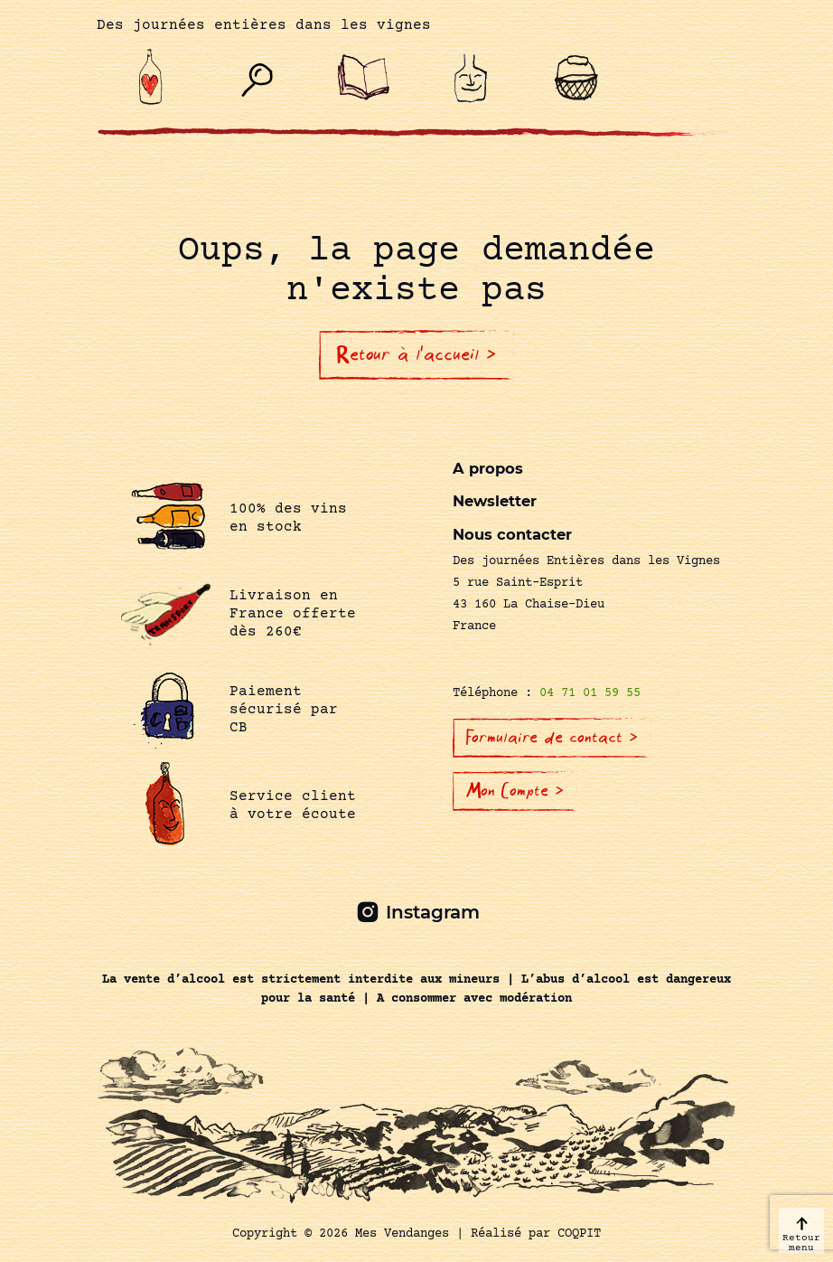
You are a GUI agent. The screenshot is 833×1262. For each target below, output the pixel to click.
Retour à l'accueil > (416, 354)
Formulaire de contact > (552, 738)
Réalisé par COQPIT (536, 1234)
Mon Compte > (515, 791)
